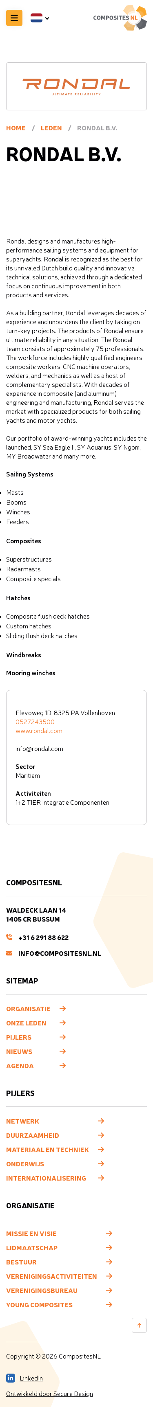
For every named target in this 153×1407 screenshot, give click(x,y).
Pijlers (18, 1036)
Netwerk (22, 1120)
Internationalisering (46, 1177)
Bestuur (21, 1261)
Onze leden (26, 1022)
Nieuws (19, 1051)
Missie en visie (31, 1233)
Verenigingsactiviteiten (51, 1275)
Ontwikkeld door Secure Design (49, 1393)
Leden (51, 127)
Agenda (20, 1065)
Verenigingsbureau (42, 1290)
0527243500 (35, 722)
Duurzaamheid (32, 1134)
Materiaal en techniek (47, 1149)
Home (16, 127)
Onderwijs (25, 1163)
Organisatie (28, 1008)
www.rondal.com (39, 731)
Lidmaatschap (32, 1247)
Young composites (39, 1304)
